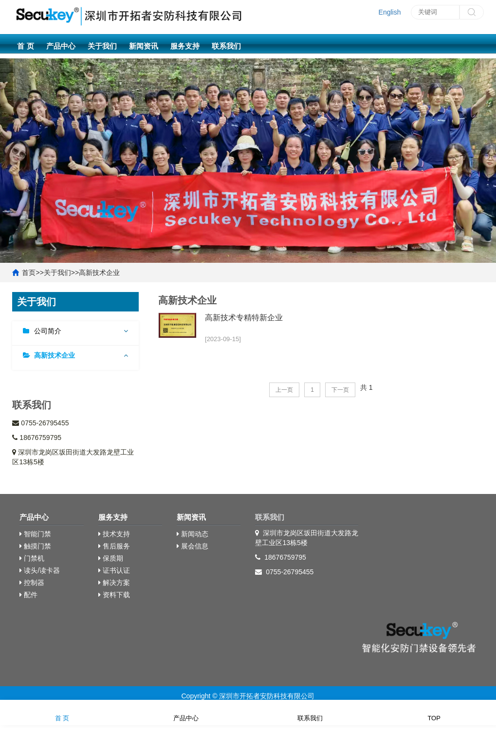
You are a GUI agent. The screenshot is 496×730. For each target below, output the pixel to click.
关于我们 (102, 46)
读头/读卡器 (39, 570)
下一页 (340, 389)
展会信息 (192, 546)
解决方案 (114, 582)
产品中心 (60, 46)
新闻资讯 (143, 46)
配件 (28, 595)
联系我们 (226, 46)
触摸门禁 (35, 546)
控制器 (31, 582)
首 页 (25, 46)
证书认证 (114, 570)
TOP (434, 712)
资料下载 (114, 595)
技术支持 (114, 534)
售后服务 (114, 546)
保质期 (110, 558)
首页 (29, 272)
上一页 (284, 389)
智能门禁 (35, 534)
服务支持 (185, 46)
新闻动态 (192, 534)
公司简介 (47, 331)
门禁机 (31, 558)
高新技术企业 (99, 272)
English (390, 12)
